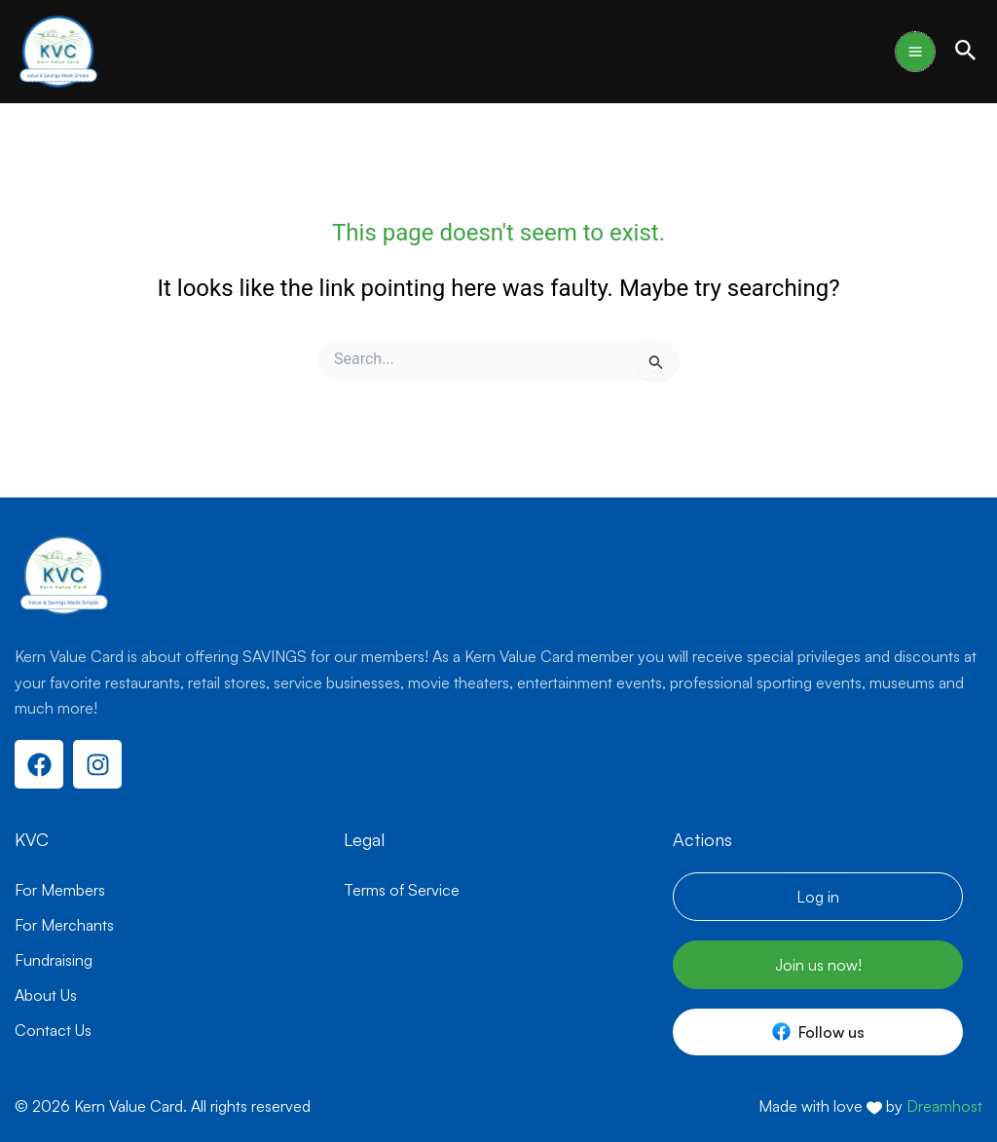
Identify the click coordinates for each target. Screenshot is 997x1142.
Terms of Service (402, 890)
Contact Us (53, 1030)
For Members (60, 890)
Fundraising (53, 960)
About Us (46, 995)
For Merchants (64, 925)
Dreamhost (944, 1106)
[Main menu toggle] (915, 51)
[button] (966, 51)
